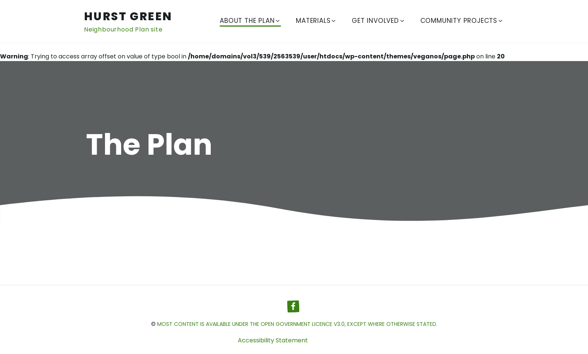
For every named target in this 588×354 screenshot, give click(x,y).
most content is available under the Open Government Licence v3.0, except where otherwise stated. (297, 324)
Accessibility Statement (273, 340)
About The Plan (250, 20)
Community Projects (462, 20)
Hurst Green (128, 16)
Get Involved (378, 20)
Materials (316, 20)
